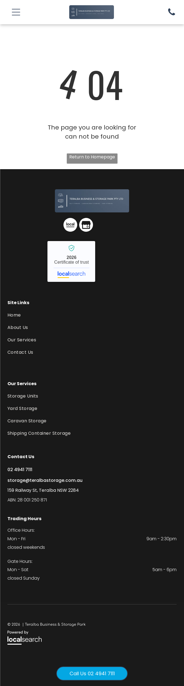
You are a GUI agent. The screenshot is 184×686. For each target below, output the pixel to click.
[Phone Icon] (171, 15)
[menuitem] (92, 315)
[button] (16, 12)
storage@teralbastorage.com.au (44, 480)
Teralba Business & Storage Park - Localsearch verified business (71, 261)
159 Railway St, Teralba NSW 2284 (43, 490)
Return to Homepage (92, 157)
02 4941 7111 (19, 469)
